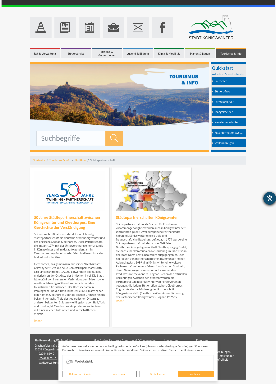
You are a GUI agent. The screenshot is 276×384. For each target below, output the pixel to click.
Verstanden (196, 374)
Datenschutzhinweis (80, 374)
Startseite (39, 160)
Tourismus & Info (60, 160)
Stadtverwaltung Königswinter (53, 340)
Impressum (119, 374)
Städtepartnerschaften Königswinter (147, 217)
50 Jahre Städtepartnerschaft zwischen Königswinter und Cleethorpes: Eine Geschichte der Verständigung (67, 222)
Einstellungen (157, 374)
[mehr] (38, 321)
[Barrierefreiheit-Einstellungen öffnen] (269, 198)
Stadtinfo (80, 160)
